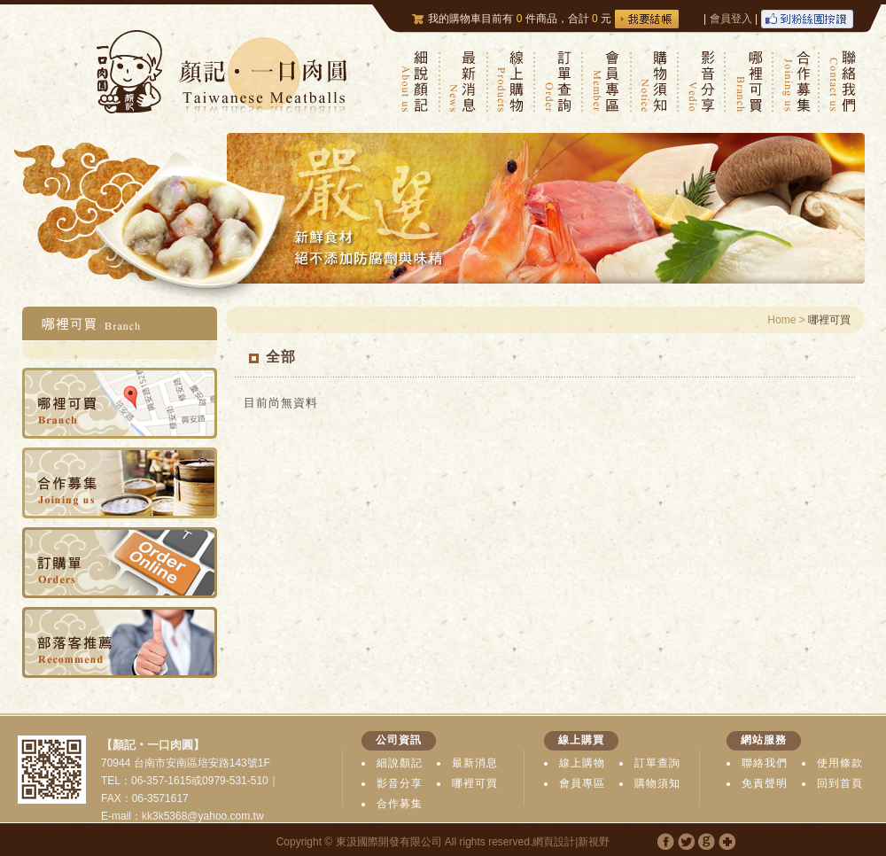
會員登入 (731, 18)
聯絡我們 (765, 763)
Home (781, 320)
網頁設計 (553, 842)
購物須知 (657, 783)
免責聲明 (765, 783)
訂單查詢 (657, 763)
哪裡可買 (475, 783)
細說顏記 (400, 763)
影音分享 (400, 783)
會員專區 (582, 783)
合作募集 (400, 804)
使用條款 (840, 763)
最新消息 (475, 763)
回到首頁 (840, 783)
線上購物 (582, 763)
